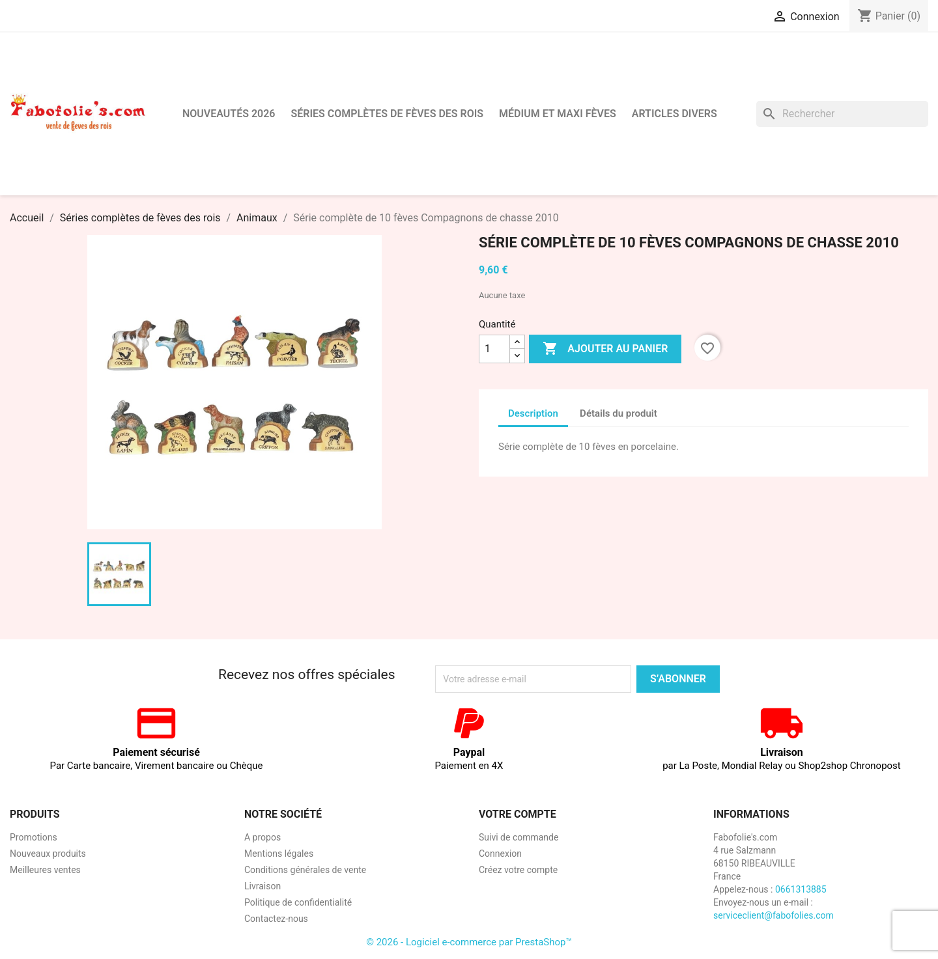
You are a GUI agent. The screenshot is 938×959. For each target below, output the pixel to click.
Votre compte (517, 814)
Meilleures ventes (45, 870)
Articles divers (674, 113)
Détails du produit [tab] (618, 413)
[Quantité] (494, 349)
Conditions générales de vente (305, 870)
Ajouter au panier (605, 349)
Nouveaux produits (48, 853)
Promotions (33, 837)
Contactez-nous (276, 918)
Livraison (262, 886)
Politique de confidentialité (298, 902)
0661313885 (801, 889)
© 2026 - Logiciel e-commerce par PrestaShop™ (469, 942)
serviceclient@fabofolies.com (773, 915)
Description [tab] (533, 413)
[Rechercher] (842, 114)
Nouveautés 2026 (229, 113)
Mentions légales (278, 853)
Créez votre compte (518, 870)
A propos (262, 837)
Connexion (500, 853)
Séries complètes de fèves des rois (387, 113)
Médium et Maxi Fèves (557, 113)
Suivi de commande (518, 837)
